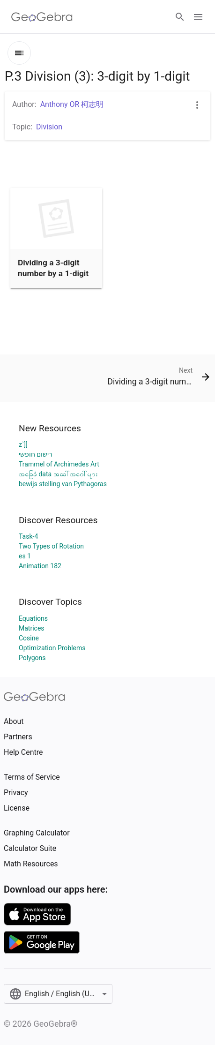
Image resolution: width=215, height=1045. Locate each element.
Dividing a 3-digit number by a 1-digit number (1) (53, 273)
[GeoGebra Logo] (42, 17)
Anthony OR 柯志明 (72, 104)
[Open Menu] (198, 17)
